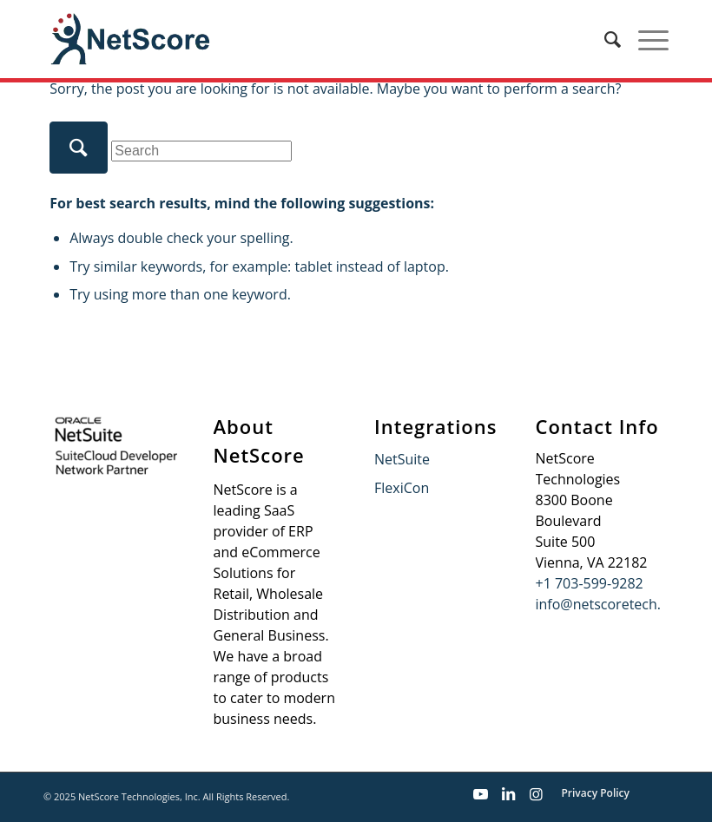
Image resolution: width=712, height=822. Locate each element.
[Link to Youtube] (480, 794)
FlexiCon (401, 487)
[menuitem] (604, 39)
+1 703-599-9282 (589, 583)
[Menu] (645, 39)
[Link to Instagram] (536, 794)
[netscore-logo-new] (128, 39)
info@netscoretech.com (612, 604)
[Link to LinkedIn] (508, 794)
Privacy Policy (595, 793)
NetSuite (402, 459)
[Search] (604, 39)
